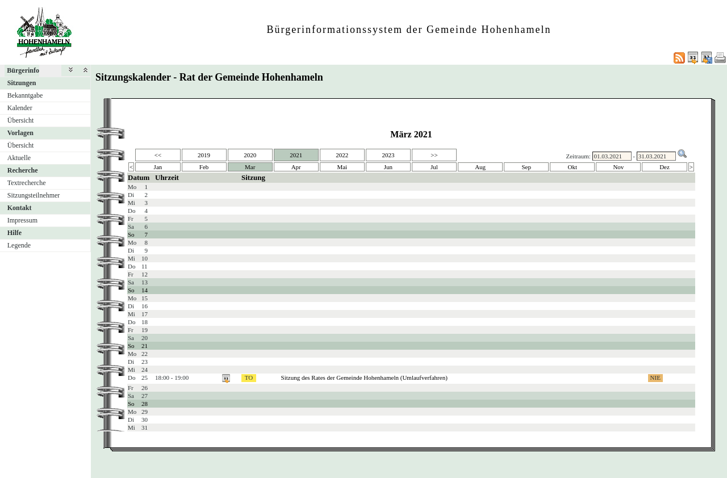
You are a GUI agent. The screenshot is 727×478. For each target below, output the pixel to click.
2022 (342, 155)
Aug (480, 166)
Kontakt (19, 208)
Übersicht (20, 120)
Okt (573, 166)
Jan (158, 166)
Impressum (22, 220)
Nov (618, 166)
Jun (388, 166)
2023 (388, 155)
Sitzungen (21, 83)
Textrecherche (26, 183)
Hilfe (14, 233)
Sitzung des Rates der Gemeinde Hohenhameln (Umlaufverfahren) (364, 377)
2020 (250, 155)
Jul (434, 166)
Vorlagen (20, 133)
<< (157, 155)
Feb (204, 166)
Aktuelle (19, 158)
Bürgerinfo (23, 70)
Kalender (19, 108)
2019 (204, 155)
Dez (664, 166)
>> (434, 155)
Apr (296, 166)
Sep (526, 166)
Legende (19, 245)
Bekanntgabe (25, 95)
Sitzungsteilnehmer (33, 195)
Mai (342, 166)
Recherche (22, 170)
